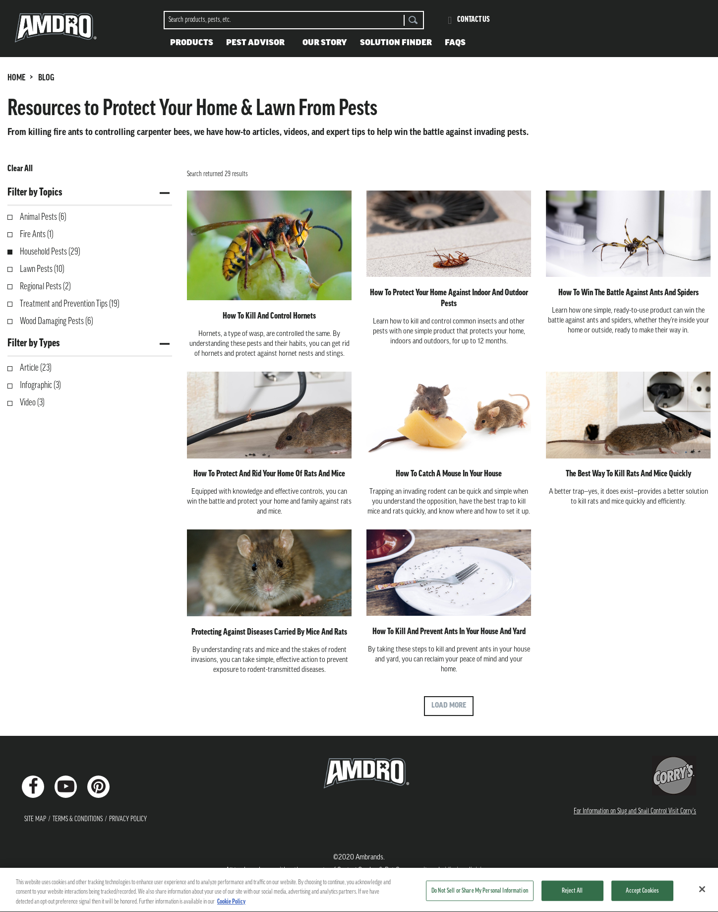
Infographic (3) (40, 386)
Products (191, 43)
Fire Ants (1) (37, 235)
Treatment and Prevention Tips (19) (70, 304)
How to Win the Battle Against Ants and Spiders (628, 293)
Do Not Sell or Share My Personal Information (479, 896)
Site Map (35, 819)
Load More (448, 706)
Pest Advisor (255, 43)
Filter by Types (33, 343)
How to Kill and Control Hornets (269, 316)
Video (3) (32, 403)
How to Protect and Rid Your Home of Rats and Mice (269, 474)
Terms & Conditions (78, 819)
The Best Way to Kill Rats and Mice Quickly (628, 474)
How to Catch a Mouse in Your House (449, 474)
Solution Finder (396, 43)
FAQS (455, 43)
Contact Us (473, 20)
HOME (16, 78)
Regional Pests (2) (45, 287)
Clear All (20, 169)
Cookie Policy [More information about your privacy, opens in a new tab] (231, 907)
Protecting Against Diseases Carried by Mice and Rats (269, 632)
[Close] (702, 894)
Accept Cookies (642, 896)
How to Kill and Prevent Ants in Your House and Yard (449, 632)
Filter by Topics (34, 192)
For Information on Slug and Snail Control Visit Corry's (635, 811)
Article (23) (36, 368)
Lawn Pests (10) (42, 269)
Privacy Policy (128, 819)
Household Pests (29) (50, 252)
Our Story (324, 43)
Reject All (572, 896)
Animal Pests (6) (43, 217)
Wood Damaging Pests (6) (56, 321)
